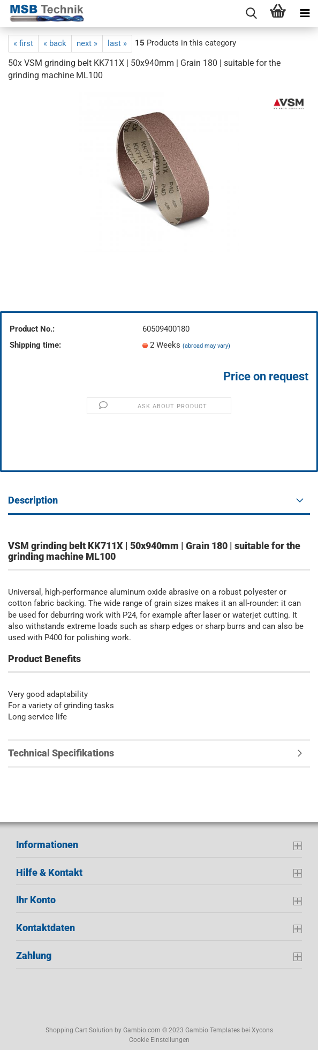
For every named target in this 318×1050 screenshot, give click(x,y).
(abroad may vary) (206, 345)
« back (54, 43)
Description (33, 500)
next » (87, 43)
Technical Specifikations (61, 753)
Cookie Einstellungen (159, 1040)
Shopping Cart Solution (79, 1030)
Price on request (265, 376)
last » (117, 43)
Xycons (262, 1030)
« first (23, 43)
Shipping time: (35, 345)
